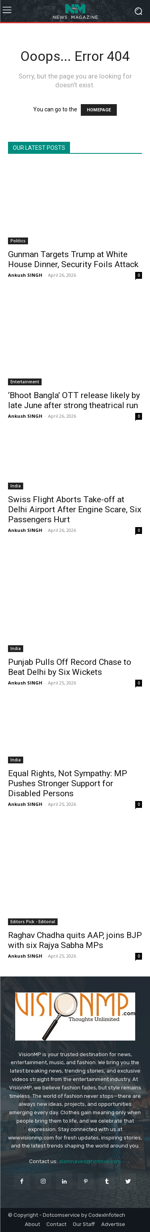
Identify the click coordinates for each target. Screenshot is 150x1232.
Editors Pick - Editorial (32, 921)
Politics (18, 241)
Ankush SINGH (25, 275)
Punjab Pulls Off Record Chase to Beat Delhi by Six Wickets (69, 667)
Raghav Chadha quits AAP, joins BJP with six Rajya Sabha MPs (75, 940)
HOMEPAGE (99, 110)
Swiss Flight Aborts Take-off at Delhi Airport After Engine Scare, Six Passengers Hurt (74, 509)
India (15, 486)
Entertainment (24, 381)
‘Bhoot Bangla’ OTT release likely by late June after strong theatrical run (74, 400)
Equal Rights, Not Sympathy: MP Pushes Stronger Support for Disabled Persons (67, 783)
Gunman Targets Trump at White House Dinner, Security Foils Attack (73, 259)
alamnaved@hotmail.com (90, 1161)
